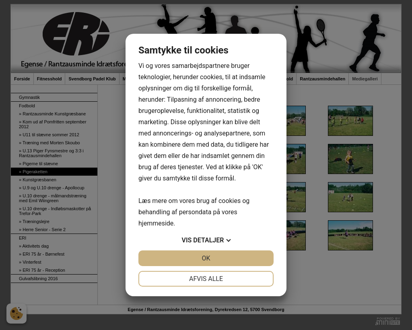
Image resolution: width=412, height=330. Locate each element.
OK (206, 258)
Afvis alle (206, 279)
